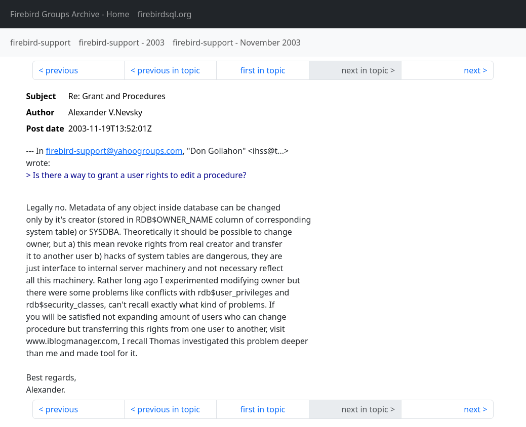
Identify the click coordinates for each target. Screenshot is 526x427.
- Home (70, 14)
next (472, 70)
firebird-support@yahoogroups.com (114, 150)
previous (62, 70)
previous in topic (168, 70)
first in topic (262, 70)
